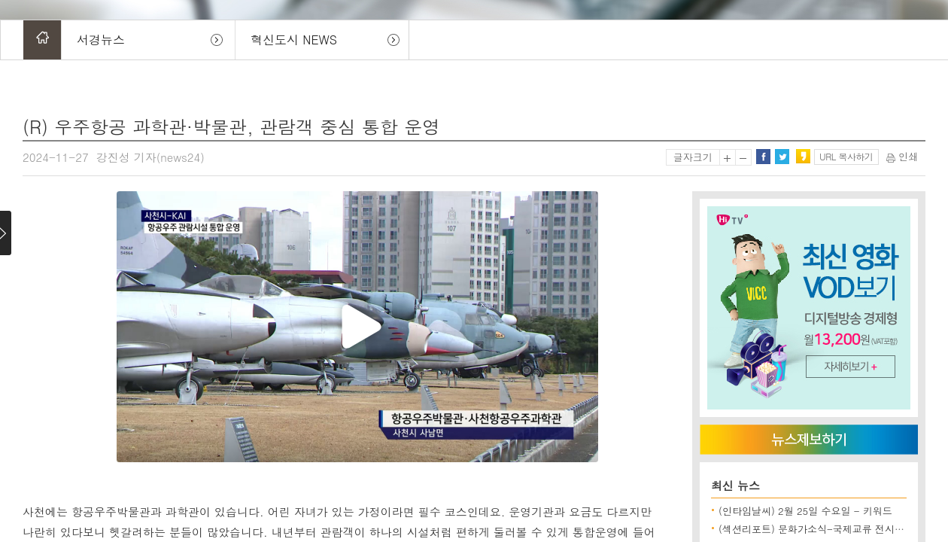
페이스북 (762, 156)
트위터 (781, 156)
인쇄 (902, 156)
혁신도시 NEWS (294, 39)
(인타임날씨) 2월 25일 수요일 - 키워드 (805, 511)
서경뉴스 (101, 39)
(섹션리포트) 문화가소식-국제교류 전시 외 (813, 529)
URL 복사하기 (846, 156)
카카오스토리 (802, 156)
